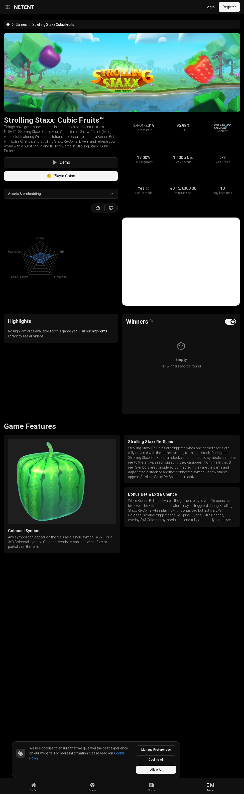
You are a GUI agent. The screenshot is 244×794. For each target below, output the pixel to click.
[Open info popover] (151, 321)
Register (229, 7)
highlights (99, 331)
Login (210, 7)
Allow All (156, 769)
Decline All (156, 759)
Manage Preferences (156, 749)
